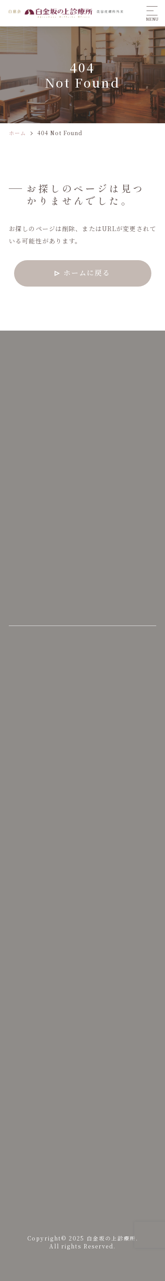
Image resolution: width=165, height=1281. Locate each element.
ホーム (17, 132)
